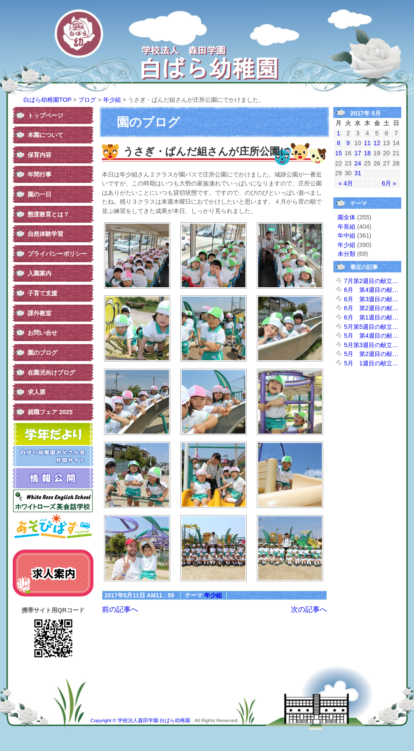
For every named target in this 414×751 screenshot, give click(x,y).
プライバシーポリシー (57, 253)
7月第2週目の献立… (371, 280)
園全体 (346, 217)
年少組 (112, 99)
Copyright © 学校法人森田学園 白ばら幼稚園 (141, 720)
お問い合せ (42, 332)
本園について (45, 135)
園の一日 (39, 194)
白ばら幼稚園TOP (47, 99)
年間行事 (39, 174)
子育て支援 (42, 293)
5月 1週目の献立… (371, 363)
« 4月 (345, 183)
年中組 (346, 235)
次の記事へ (309, 609)
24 (357, 163)
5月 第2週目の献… (371, 353)
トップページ (45, 115)
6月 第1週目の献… (371, 317)
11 (367, 143)
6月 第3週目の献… (371, 299)
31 (357, 173)
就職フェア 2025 (50, 412)
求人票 (36, 392)
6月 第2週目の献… (371, 308)
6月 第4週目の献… (371, 289)
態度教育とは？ (48, 214)
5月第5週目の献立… (371, 326)
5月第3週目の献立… (371, 345)
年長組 (346, 226)
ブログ (87, 99)
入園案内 (39, 273)
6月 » (389, 183)
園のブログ (42, 352)
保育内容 (39, 154)
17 (357, 153)
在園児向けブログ (51, 372)
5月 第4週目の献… (371, 335)
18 (367, 153)
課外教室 (39, 313)
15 (338, 153)
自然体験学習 (45, 233)
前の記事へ (120, 609)
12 (377, 143)
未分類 (346, 253)
